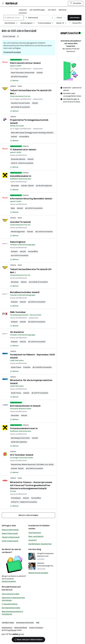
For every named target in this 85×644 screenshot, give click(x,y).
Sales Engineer (18, 242)
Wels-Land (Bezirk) (35, 536)
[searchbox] (14, 17)
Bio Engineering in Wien (11, 608)
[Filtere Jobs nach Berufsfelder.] (12, 23)
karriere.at (7, 590)
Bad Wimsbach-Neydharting (39, 544)
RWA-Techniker (18, 312)
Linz (46, 464)
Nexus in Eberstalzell (10, 530)
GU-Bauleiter (17, 332)
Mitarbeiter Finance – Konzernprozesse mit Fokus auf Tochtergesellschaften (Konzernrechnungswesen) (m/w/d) (31, 485)
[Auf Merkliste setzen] (14, 80)
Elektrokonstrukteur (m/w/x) (25, 63)
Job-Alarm (52, 10)
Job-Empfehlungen (37, 10)
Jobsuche (23, 10)
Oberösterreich (34, 533)
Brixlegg (28, 133)
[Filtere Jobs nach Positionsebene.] (47, 23)
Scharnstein (29, 73)
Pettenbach (16, 498)
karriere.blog (34, 549)
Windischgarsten (18, 232)
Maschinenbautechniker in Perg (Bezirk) (12, 612)
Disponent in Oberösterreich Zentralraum (13, 599)
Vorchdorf (32, 540)
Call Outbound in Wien (10, 594)
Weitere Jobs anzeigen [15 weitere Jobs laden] (28, 515)
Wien (17, 133)
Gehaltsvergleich (9, 581)
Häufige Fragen (8, 622)
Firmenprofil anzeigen (12, 52)
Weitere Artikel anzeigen (38, 573)
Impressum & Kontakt (25, 622)
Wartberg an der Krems (20, 438)
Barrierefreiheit (20, 628)
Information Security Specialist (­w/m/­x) (31, 198)
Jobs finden (75, 18)
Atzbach (14, 251)
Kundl (34, 133)
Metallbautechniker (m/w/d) (24, 292)
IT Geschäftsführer (10, 604)
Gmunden (15, 186)
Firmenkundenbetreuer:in (24, 428)
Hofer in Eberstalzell (10, 541)
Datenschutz (7, 628)
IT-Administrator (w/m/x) (23, 149)
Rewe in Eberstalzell (10, 533)
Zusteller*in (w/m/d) (20, 222)
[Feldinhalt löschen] (52, 17)
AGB (37, 622)
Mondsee (14, 282)
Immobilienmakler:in (20, 176)
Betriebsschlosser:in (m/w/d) (25, 406)
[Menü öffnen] (3, 3)
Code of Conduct (36, 628)
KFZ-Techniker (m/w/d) (21, 455)
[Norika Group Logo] (13, 634)
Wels (13, 133)
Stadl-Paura (16, 367)
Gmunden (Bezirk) (18, 159)
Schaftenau (51, 133)
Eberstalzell (30, 31)
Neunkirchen (16, 464)
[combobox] (14, 17)
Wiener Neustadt (29, 464)
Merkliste (62, 10)
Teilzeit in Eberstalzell (10, 537)
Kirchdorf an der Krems (20, 103)
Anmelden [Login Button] (75, 3)
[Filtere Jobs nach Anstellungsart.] (29, 23)
